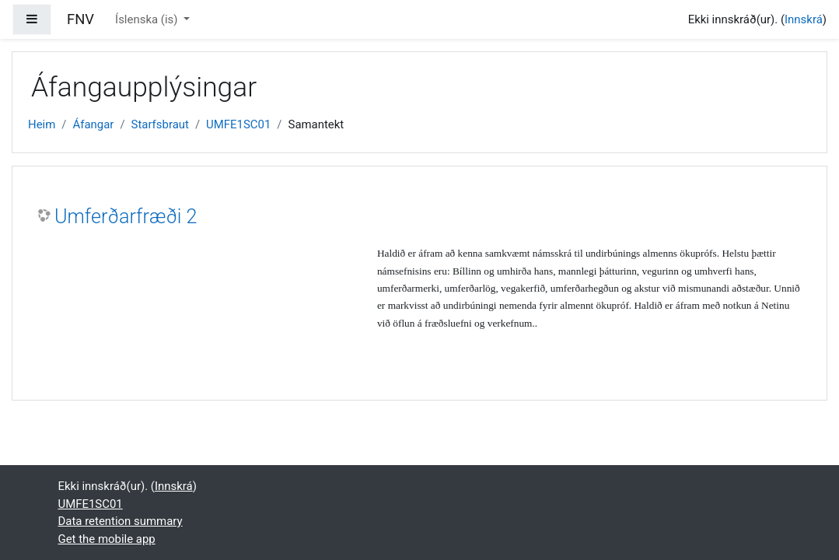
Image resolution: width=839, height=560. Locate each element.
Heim (41, 124)
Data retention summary (120, 521)
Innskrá (804, 19)
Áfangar (93, 124)
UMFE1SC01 (238, 124)
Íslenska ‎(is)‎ (147, 19)
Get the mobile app (107, 539)
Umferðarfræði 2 (126, 216)
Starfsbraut (160, 124)
